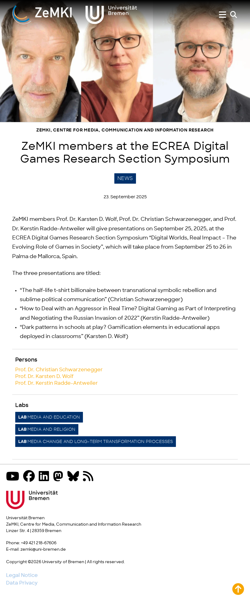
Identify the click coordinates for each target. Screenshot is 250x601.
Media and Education (49, 417)
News (125, 178)
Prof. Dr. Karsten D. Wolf (44, 376)
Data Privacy (22, 583)
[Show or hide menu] (222, 15)
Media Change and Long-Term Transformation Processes (95, 441)
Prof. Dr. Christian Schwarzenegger (59, 369)
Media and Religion (46, 429)
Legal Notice (22, 575)
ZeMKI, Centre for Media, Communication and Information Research (125, 130)
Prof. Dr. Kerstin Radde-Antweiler (56, 383)
